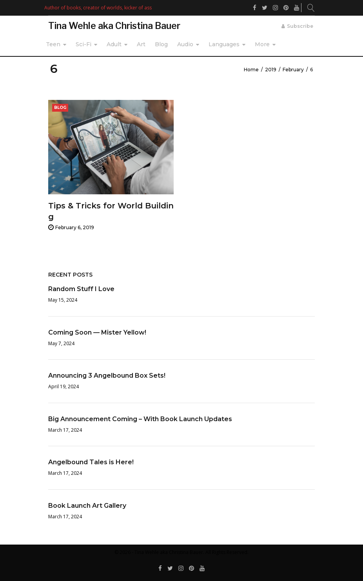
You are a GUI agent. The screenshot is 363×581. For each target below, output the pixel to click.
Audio (185, 44)
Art (141, 44)
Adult (114, 44)
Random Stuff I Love (81, 289)
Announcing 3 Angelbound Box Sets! (106, 375)
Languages (224, 44)
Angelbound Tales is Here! (91, 462)
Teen (53, 44)
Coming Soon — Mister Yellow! (97, 332)
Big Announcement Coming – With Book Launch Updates (140, 419)
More (262, 44)
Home (251, 69)
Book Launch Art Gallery (87, 505)
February (293, 69)
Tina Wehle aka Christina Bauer (114, 25)
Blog (161, 44)
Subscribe (300, 26)
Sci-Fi (83, 44)
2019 (270, 69)
